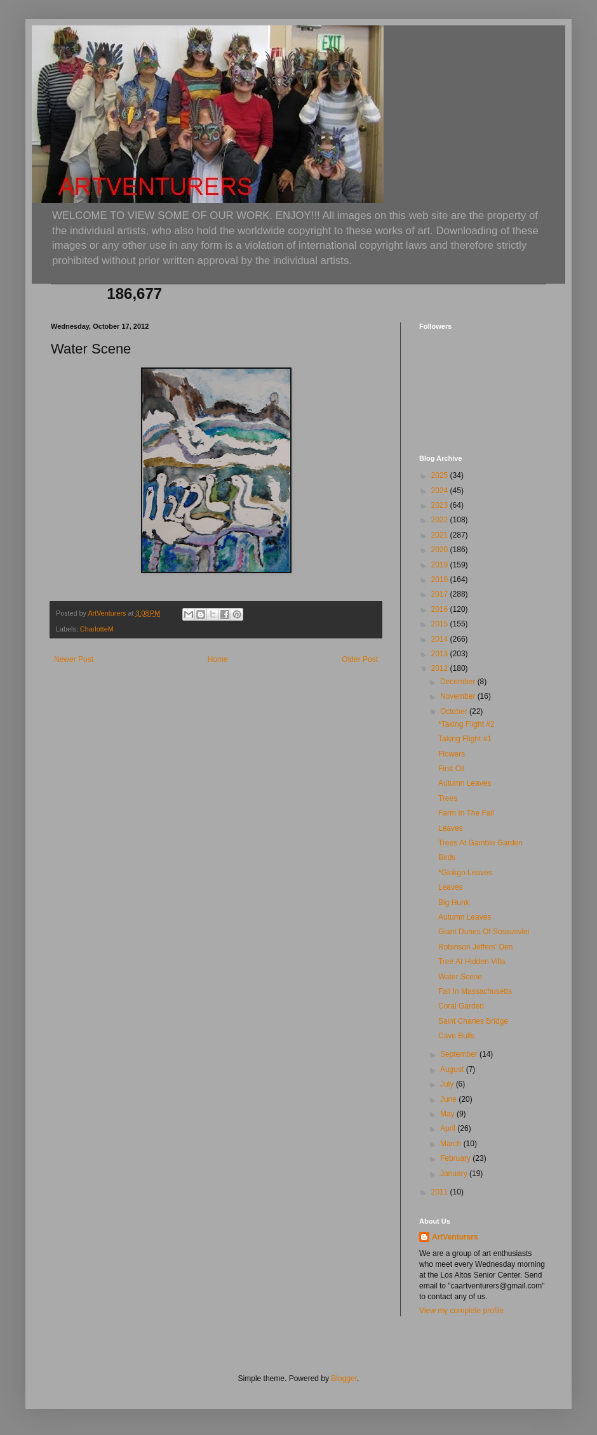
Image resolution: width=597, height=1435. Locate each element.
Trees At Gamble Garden (480, 842)
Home (218, 659)
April (448, 1128)
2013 (440, 653)
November (459, 696)
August (453, 1069)
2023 (440, 505)
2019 (440, 564)
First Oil (451, 768)
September (460, 1054)
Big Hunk (453, 902)
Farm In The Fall (466, 813)
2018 (440, 579)
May (448, 1113)
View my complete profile (461, 1310)
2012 (440, 668)
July (448, 1084)
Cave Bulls (456, 1035)
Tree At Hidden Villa (471, 961)
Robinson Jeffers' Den (475, 946)
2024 (440, 490)
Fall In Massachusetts (475, 991)
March (452, 1143)
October (454, 711)
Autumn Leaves (464, 783)
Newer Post (73, 659)
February (456, 1158)
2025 (440, 475)
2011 (440, 1191)
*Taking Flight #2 (466, 724)
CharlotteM (97, 629)
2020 (440, 549)
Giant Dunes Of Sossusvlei (483, 931)
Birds (446, 857)
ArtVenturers (455, 1237)
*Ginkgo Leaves (465, 872)
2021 (440, 535)
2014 (440, 639)
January (454, 1173)
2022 (440, 519)
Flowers (451, 754)
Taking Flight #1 (465, 738)
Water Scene (460, 976)
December (459, 681)
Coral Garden (461, 1006)
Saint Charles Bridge (473, 1021)
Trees (447, 798)
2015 (440, 623)
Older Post (360, 659)
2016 (440, 609)
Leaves (450, 828)
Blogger (344, 1378)
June (449, 1099)
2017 (440, 594)
